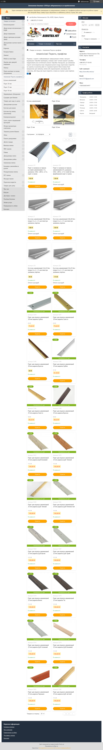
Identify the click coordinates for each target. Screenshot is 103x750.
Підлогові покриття (10, 182)
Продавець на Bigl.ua (51, 746)
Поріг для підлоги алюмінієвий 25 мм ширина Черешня (38, 693)
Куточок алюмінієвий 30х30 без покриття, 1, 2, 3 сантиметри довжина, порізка (39, 221)
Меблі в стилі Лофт (10, 59)
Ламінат (6, 55)
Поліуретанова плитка (11, 172)
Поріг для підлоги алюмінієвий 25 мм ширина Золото (38, 412)
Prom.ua (61, 744)
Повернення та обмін (10, 206)
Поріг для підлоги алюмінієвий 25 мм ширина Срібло (63, 365)
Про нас (6, 189)
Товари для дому (9, 186)
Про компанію (8, 730)
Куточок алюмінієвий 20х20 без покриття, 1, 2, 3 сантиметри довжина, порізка (64, 221)
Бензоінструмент (9, 25)
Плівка (6, 152)
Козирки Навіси (8, 52)
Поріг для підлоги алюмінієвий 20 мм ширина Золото (63, 318)
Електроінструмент (10, 117)
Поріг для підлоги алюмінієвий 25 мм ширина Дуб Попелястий (64, 506)
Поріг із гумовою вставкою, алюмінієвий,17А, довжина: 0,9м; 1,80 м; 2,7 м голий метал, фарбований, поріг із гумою (63, 171)
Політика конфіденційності (63, 748)
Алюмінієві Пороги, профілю (13, 77)
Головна (31, 44)
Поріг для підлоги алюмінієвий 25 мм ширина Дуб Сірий (63, 552)
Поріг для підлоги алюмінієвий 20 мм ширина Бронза (38, 365)
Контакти (6, 209)
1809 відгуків (85, 1)
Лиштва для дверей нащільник (10, 63)
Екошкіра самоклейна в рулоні (11, 167)
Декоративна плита (10, 156)
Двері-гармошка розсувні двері (12, 38)
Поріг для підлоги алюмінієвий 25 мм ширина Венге (38, 599)
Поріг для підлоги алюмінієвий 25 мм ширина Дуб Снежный (38, 646)
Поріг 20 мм (8, 84)
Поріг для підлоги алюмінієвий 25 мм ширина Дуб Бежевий (38, 459)
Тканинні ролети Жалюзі (11, 132)
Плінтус (6, 68)
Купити (37, 186)
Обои (5, 135)
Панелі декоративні (10, 138)
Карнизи (6, 48)
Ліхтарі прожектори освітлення (10, 127)
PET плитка (7, 175)
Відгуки (6, 192)
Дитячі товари (8, 142)
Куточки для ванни (10, 108)
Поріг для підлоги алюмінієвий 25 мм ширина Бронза (63, 412)
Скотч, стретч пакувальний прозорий (12, 121)
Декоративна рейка (10, 159)
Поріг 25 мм (8, 87)
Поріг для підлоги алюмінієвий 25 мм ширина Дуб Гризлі (38, 552)
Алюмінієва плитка (9, 163)
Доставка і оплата (9, 196)
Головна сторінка (9, 727)
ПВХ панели (7, 149)
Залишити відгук (71, 34)
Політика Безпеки (9, 199)
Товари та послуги (9, 21)
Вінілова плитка (8, 145)
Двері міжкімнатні (9, 34)
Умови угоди (8, 202)
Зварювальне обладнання (12, 94)
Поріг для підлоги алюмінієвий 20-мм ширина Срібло (38, 318)
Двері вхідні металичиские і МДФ (13, 29)
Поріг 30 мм (8, 91)
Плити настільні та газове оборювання (12, 72)
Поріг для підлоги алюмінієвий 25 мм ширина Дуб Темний (63, 459)
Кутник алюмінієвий (10, 80)
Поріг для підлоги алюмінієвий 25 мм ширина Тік (63, 599)
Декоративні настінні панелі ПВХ (12, 44)
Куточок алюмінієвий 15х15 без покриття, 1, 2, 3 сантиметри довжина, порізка (39, 270)
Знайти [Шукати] (71, 24)
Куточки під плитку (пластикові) (10, 112)
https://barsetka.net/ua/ (86, 72)
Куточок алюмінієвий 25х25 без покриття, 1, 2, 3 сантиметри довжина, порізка (64, 270)
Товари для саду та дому (12, 101)
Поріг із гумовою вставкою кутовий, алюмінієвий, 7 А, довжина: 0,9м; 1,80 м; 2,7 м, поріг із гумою (37, 171)
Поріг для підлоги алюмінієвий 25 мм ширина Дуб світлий (63, 693)
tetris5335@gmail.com (86, 79)
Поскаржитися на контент (46, 748)
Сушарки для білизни (10, 98)
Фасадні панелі (8, 179)
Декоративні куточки (10, 104)
